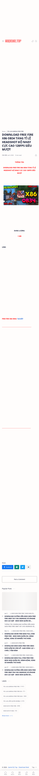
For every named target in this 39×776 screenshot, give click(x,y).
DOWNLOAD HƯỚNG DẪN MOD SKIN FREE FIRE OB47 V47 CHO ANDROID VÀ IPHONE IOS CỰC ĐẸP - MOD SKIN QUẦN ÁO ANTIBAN (20, 618)
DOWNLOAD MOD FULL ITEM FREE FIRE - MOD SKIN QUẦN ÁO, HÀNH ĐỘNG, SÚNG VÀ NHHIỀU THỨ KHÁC (20, 660)
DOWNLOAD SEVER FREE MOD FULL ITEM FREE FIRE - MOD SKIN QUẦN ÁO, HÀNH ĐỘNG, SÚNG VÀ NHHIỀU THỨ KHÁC (20, 636)
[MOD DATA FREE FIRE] (18, 643)
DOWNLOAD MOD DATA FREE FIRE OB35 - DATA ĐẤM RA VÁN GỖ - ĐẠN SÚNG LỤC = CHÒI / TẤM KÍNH (20, 648)
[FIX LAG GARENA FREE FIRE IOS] (14, 691)
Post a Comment (19, 579)
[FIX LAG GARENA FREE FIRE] (13, 686)
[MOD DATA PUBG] (10, 711)
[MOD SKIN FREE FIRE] (18, 613)
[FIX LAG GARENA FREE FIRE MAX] (15, 696)
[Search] (35, 41)
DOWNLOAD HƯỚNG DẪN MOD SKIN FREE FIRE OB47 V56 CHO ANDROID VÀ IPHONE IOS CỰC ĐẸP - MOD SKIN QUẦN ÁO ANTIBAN (20, 672)
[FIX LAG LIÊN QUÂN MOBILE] (14, 701)
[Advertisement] (19, 19)
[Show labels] (7, 716)
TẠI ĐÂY (20, 319)
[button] (32, 41)
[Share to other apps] (28, 567)
